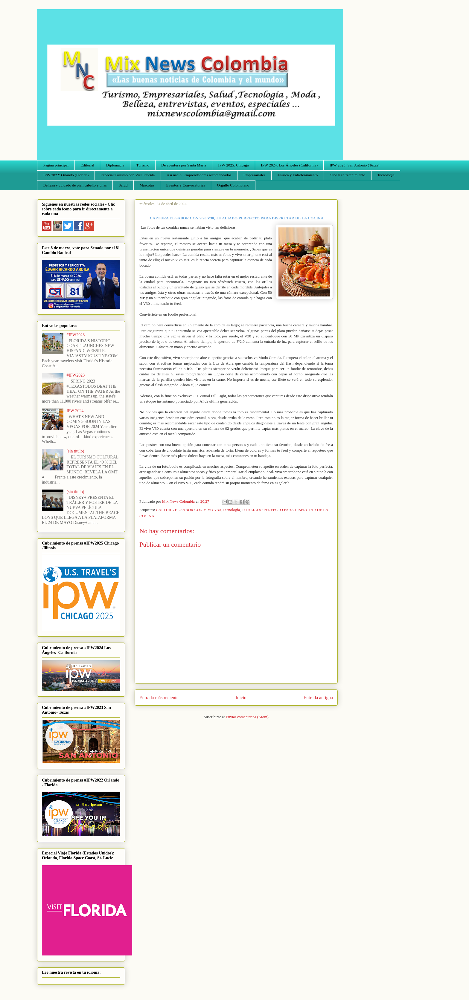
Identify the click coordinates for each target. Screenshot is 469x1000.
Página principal (56, 165)
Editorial (87, 165)
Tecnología (386, 175)
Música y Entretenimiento (297, 175)
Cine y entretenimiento (347, 175)
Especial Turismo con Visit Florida (127, 175)
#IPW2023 (76, 335)
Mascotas (146, 185)
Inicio (241, 697)
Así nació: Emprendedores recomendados (199, 175)
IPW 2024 (75, 411)
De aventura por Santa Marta (183, 165)
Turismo (143, 165)
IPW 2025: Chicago (233, 165)
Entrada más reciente (159, 697)
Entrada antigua (318, 697)
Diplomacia (115, 165)
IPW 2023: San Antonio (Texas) (354, 165)
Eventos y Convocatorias (185, 185)
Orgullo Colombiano (233, 185)
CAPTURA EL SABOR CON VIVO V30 (188, 509)
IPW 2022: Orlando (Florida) (66, 175)
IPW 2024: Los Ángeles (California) (289, 165)
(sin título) (75, 451)
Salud (123, 185)
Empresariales (254, 175)
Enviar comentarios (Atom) (247, 717)
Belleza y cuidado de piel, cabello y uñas (75, 185)
